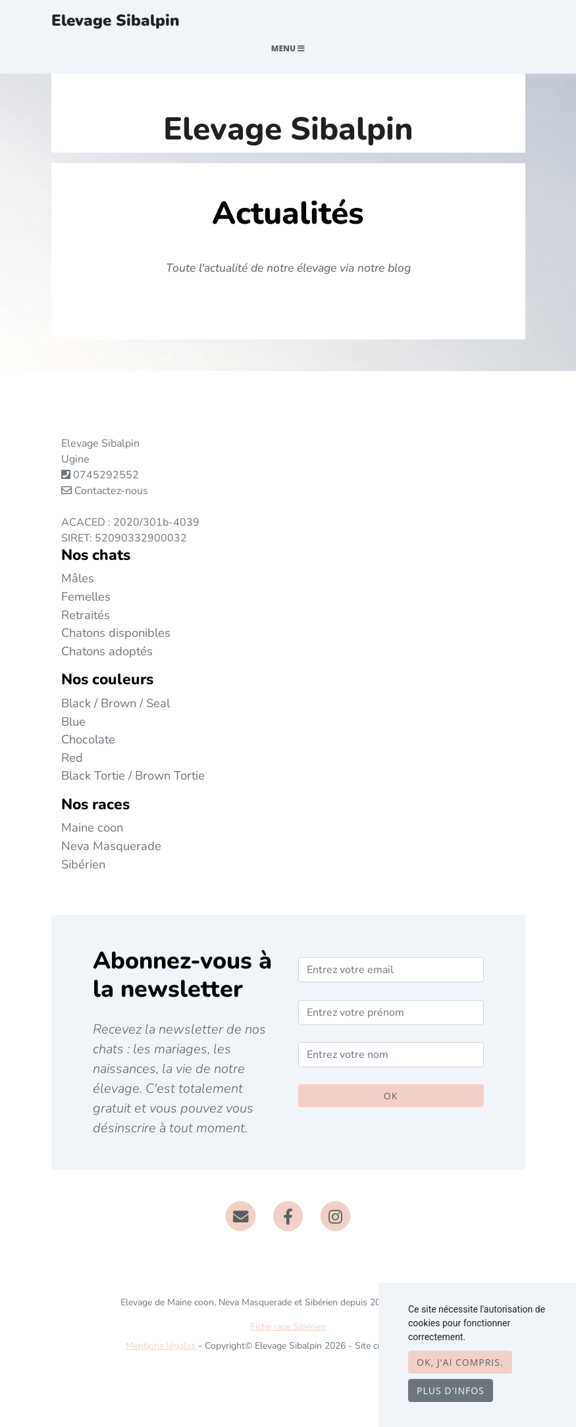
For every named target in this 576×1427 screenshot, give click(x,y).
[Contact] (241, 1215)
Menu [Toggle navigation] (288, 48)
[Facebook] (288, 1215)
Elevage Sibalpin (115, 20)
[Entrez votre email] (391, 969)
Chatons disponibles (115, 632)
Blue (73, 721)
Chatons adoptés (107, 651)
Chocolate (88, 739)
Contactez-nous (104, 491)
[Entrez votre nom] (391, 1054)
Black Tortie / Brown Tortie (133, 775)
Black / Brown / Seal (115, 703)
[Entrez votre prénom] (391, 1012)
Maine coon (92, 827)
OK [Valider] (391, 1095)
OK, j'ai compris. (460, 1362)
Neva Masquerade (111, 846)
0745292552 (106, 475)
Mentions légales (161, 1345)
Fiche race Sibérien (288, 1326)
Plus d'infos (450, 1390)
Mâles (77, 578)
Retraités (85, 615)
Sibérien (83, 864)
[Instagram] (335, 1215)
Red (72, 757)
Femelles (86, 596)
